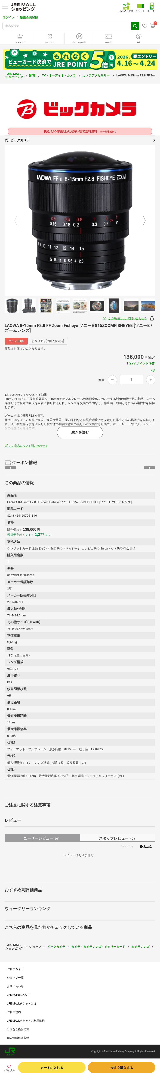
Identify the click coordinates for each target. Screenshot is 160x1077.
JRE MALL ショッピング (14, 75)
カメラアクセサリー (96, 75)
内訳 (152, 370)
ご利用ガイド (15, 969)
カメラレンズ (140, 946)
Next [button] (141, 221)
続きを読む (80, 432)
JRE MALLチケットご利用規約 (26, 1020)
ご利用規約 (14, 1012)
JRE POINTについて (19, 994)
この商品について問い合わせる (127, 318)
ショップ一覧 (15, 977)
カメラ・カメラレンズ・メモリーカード (98, 946)
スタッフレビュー (117, 838)
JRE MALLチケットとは (21, 1003)
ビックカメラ (80, 140)
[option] (80, 220)
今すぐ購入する (121, 1068)
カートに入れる (51, 1068)
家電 (32, 75)
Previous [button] (18, 221)
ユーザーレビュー (42, 838)
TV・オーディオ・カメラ (59, 75)
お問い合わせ (15, 986)
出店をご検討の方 (18, 1029)
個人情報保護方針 (18, 1037)
